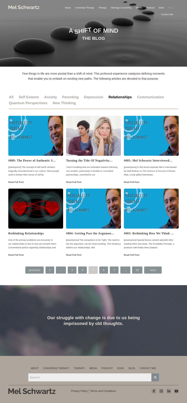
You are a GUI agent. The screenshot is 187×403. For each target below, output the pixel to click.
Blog (170, 7)
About (68, 7)
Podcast (151, 7)
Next (153, 270)
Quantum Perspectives (28, 103)
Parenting (70, 97)
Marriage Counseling (121, 7)
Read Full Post (16, 182)
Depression (93, 97)
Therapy (102, 7)
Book (161, 7)
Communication (150, 97)
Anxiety (50, 97)
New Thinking (64, 103)
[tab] (13, 97)
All (11, 97)
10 (137, 270)
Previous (34, 270)
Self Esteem (29, 97)
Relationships (120, 97)
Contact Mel (167, 14)
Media (139, 7)
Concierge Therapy (84, 7)
